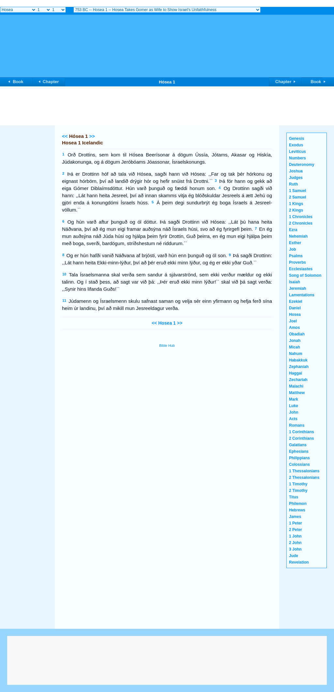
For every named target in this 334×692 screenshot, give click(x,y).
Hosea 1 (167, 323)
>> (92, 136)
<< (65, 136)
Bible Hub (167, 345)
